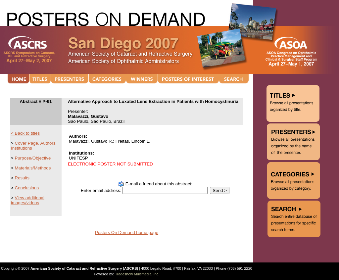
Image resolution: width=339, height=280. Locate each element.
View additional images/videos (27, 200)
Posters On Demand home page (126, 232)
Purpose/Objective (33, 158)
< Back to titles (25, 133)
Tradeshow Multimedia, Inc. (137, 274)
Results (22, 177)
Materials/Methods (33, 167)
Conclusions (27, 187)
